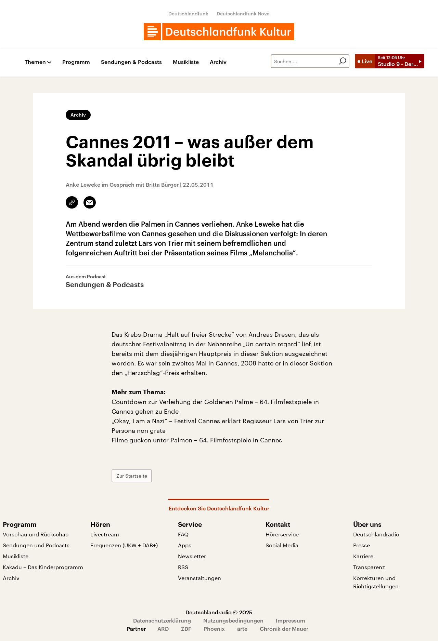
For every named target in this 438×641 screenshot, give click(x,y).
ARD (163, 628)
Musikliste (186, 62)
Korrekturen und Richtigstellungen (376, 582)
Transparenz (369, 567)
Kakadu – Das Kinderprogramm (43, 567)
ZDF (186, 628)
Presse (361, 545)
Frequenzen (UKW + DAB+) (124, 545)
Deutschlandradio (376, 534)
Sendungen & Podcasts (131, 62)
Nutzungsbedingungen (233, 620)
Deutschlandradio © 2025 (219, 612)
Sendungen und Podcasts (36, 545)
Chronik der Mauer (284, 628)
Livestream (104, 534)
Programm (76, 62)
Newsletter (192, 556)
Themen (35, 62)
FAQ (183, 534)
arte (242, 628)
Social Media (282, 545)
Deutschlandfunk (188, 13)
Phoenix (214, 628)
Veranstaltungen (199, 578)
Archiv (218, 62)
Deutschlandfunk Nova (243, 13)
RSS (183, 567)
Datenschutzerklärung (162, 620)
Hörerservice (282, 534)
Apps (184, 545)
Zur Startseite (131, 476)
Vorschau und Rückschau (36, 534)
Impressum (290, 620)
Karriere (363, 556)
